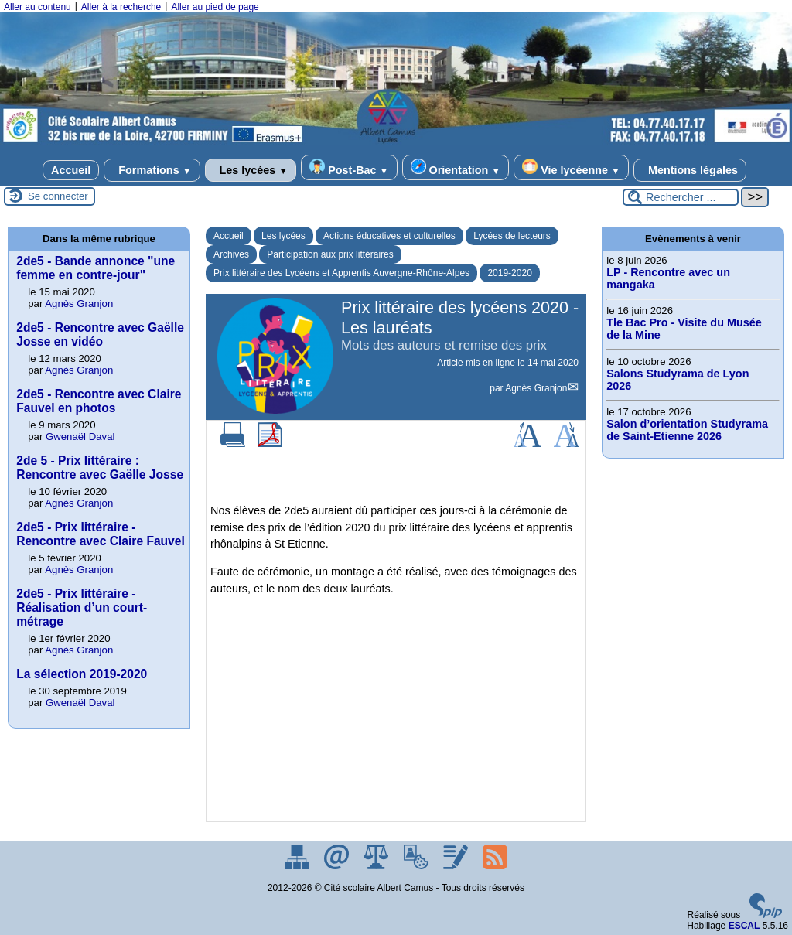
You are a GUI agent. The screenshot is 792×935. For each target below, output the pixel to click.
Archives (231, 254)
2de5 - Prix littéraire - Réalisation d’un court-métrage (81, 607)
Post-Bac (348, 167)
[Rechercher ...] (681, 197)
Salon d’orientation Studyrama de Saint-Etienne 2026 (687, 430)
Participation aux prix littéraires (330, 254)
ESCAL (744, 925)
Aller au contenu (37, 7)
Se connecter (58, 196)
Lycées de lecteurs (512, 235)
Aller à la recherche (121, 7)
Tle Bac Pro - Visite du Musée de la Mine (683, 328)
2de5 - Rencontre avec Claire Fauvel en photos (98, 401)
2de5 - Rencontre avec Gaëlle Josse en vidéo (100, 334)
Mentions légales (690, 170)
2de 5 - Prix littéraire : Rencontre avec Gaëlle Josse (99, 467)
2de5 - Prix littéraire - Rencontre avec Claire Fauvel (100, 534)
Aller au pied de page (214, 7)
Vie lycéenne (571, 167)
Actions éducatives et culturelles (389, 235)
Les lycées (250, 170)
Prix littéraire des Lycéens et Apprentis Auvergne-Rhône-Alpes (341, 273)
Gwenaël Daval (80, 436)
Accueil (70, 170)
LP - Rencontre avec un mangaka (668, 278)
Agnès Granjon (536, 388)
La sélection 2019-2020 (81, 674)
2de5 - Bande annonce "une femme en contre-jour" (95, 268)
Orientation (456, 167)
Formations (151, 170)
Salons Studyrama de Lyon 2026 (677, 379)
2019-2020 (509, 273)
